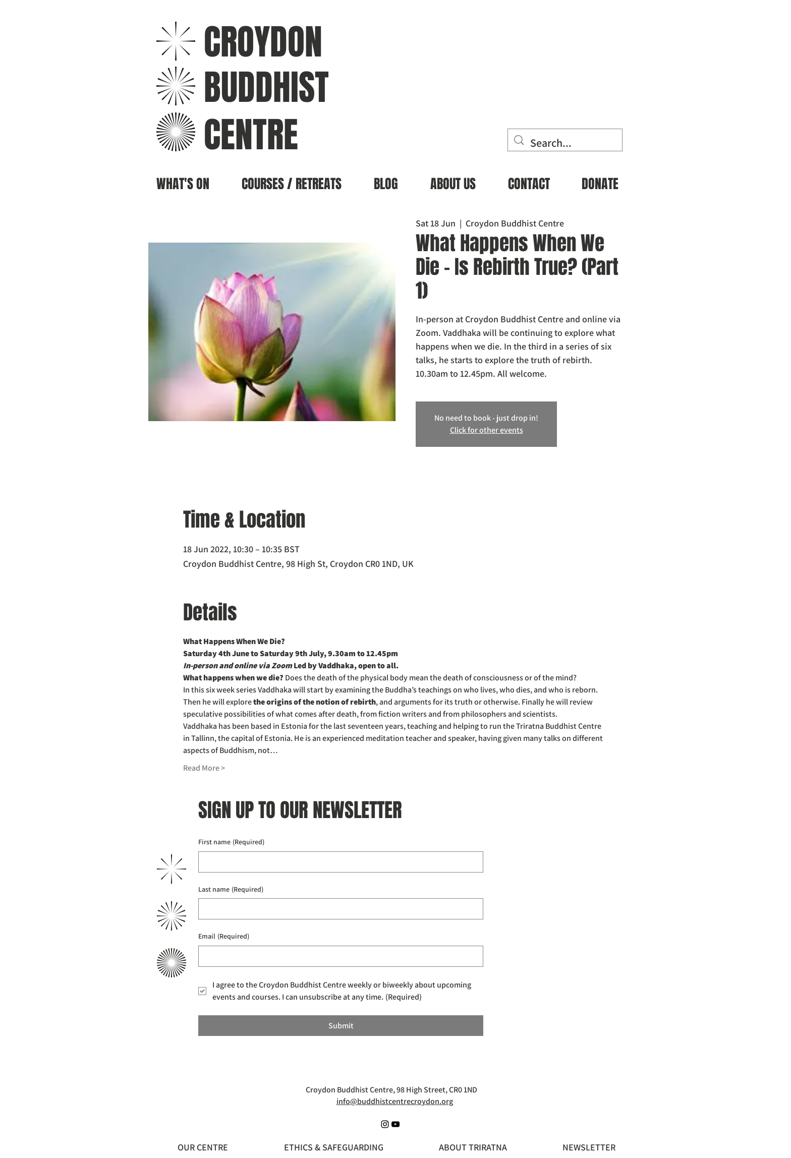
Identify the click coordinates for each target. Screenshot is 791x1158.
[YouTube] (395, 1124)
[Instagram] (385, 1124)
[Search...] (565, 143)
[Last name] (338, 909)
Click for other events (486, 430)
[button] (182, 179)
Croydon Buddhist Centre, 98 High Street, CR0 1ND (391, 1089)
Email (223, 937)
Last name (230, 890)
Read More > (204, 768)
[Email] (338, 956)
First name (231, 842)
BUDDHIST (266, 87)
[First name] (338, 862)
